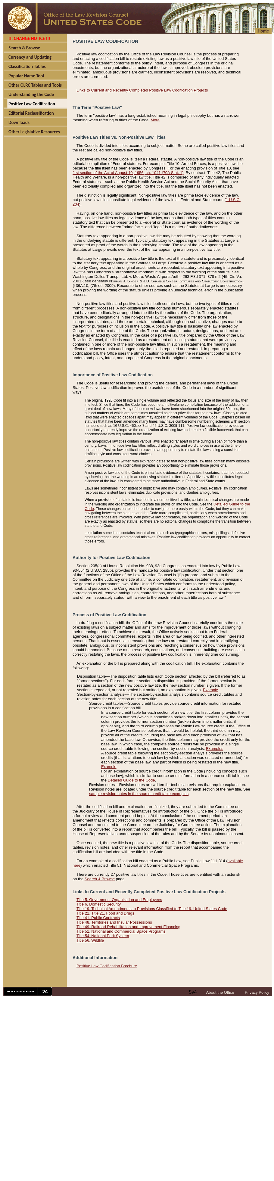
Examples (214, 748)
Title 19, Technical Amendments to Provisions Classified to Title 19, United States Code (151, 908)
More (155, 120)
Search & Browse (100, 879)
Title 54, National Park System (102, 936)
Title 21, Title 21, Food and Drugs (105, 913)
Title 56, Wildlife (90, 940)
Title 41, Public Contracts (98, 917)
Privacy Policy (257, 992)
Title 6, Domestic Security (98, 904)
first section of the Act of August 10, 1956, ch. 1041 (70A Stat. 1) (128, 172)
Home (263, 31)
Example (210, 690)
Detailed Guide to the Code (131, 780)
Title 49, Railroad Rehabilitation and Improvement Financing (128, 927)
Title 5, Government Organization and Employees (119, 899)
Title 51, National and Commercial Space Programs (121, 931)
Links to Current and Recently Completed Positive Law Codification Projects (142, 90)
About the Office (220, 992)
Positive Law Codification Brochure (106, 966)
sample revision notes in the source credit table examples (138, 793)
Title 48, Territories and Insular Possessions (114, 922)
